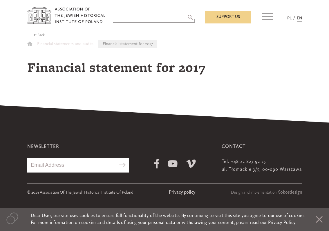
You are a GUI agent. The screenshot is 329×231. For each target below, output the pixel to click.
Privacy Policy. (282, 223)
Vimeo (191, 163)
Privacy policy (182, 192)
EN (299, 18)
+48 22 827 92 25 (248, 162)
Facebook (157, 163)
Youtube (173, 163)
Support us (228, 17)
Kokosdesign (289, 192)
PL (289, 18)
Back (41, 35)
